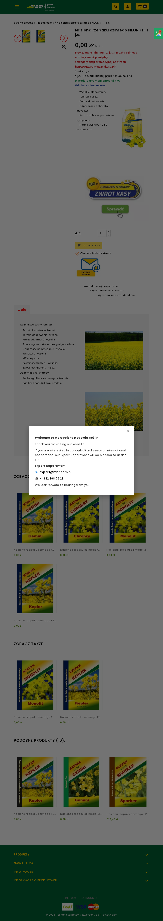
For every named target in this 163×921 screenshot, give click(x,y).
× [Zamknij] (128, 431)
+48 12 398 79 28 (51, 478)
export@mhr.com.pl (55, 472)
